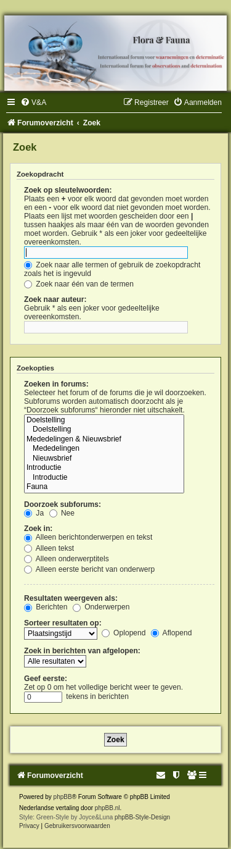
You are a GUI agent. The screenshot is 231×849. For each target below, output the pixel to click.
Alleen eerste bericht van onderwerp (89, 569)
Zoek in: (38, 528)
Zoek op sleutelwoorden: (67, 190)
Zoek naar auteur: (55, 299)
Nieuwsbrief (104, 459)
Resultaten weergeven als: (71, 598)
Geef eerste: (45, 678)
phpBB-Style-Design (142, 817)
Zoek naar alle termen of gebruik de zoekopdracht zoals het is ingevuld (112, 269)
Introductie (104, 468)
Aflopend (171, 633)
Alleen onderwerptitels (66, 558)
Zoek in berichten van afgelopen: (82, 650)
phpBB (63, 796)
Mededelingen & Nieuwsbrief (104, 440)
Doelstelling (104, 420)
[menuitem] (33, 102)
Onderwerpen (101, 607)
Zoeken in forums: (56, 384)
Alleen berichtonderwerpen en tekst (88, 537)
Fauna (104, 487)
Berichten (45, 607)
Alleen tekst (49, 548)
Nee (62, 513)
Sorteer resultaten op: (63, 623)
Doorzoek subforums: (62, 504)
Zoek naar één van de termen (79, 284)
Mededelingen (104, 449)
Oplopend (124, 633)
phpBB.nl (107, 808)
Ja (34, 513)
